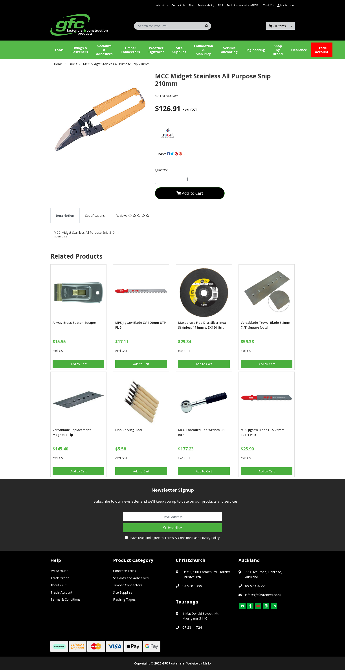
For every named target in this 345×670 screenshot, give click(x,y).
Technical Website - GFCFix (243, 5)
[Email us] (242, 606)
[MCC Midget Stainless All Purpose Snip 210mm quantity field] (189, 179)
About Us (162, 5)
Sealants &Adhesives (104, 50)
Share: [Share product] (170, 154)
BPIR (220, 5)
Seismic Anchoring (229, 50)
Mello (207, 663)
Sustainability (206, 5)
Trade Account (321, 50)
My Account (59, 570)
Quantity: (161, 170)
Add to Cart (189, 193)
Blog (191, 5)
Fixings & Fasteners (80, 50)
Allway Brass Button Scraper (74, 322)
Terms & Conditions (179, 538)
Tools (59, 50)
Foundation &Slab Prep (203, 50)
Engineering (255, 50)
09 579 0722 (255, 585)
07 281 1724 (192, 627)
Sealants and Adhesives (131, 578)
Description (65, 215)
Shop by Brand (278, 50)
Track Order (59, 578)
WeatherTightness (156, 50)
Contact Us (178, 5)
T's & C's (268, 5)
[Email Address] (172, 516)
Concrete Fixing (124, 570)
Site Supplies (179, 50)
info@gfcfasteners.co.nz (263, 594)
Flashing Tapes (124, 599)
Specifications (95, 215)
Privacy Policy (210, 538)
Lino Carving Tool (128, 430)
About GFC (58, 585)
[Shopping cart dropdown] (291, 26)
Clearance (299, 50)
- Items (277, 26)
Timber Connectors (130, 50)
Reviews (132, 215)
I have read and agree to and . (172, 538)
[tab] (65, 215)
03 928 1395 (192, 585)
